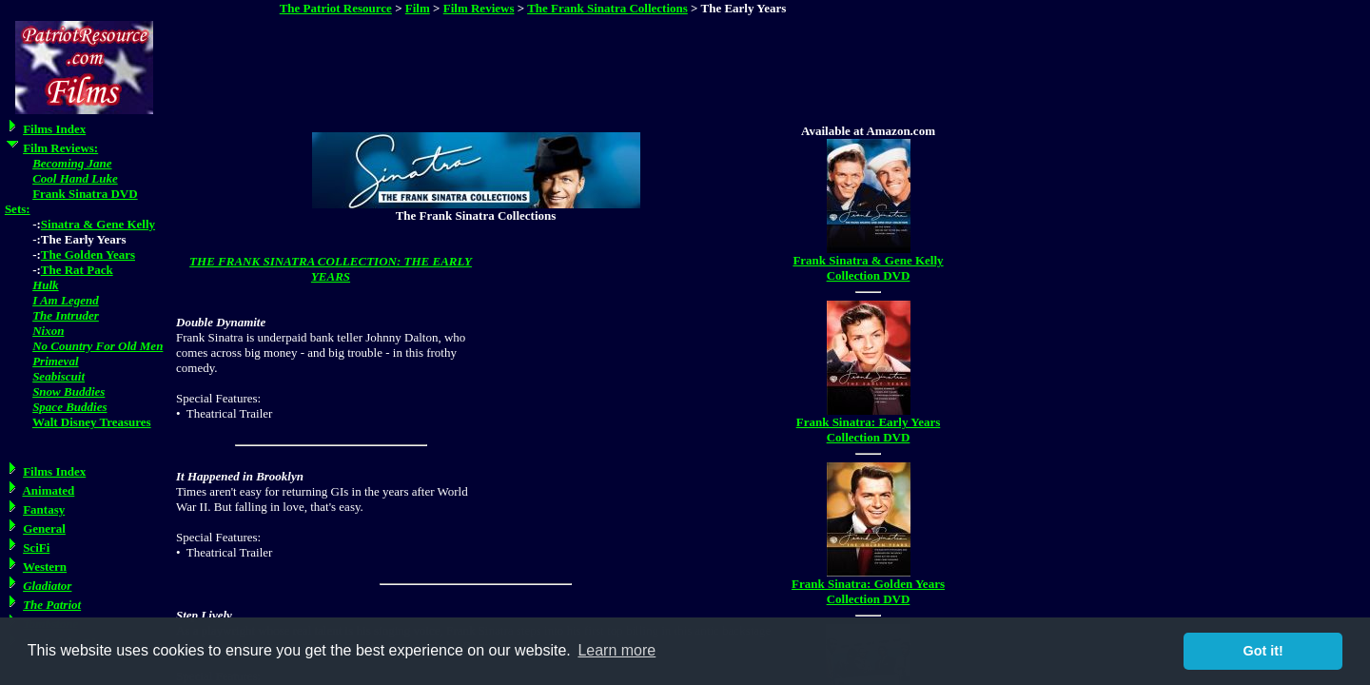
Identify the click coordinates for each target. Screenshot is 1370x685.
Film (417, 8)
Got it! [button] (1263, 650)
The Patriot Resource (336, 8)
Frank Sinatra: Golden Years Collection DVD (868, 591)
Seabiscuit (58, 376)
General (44, 528)
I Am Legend (65, 300)
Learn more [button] (616, 650)
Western (45, 566)
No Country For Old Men (97, 346)
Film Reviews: (60, 148)
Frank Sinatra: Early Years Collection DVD (868, 429)
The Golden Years (88, 254)
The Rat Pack (77, 270)
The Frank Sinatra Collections (607, 8)
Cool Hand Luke (75, 178)
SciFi (36, 547)
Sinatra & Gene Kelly (98, 224)
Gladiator (47, 585)
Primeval (55, 361)
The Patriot (52, 604)
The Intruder (65, 315)
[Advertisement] (534, 65)
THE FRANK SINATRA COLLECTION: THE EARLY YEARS (330, 269)
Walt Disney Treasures (91, 422)
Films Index (54, 129)
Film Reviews (479, 8)
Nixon (48, 330)
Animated (48, 490)
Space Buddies (69, 407)
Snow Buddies (68, 391)
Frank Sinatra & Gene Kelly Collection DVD (868, 268)
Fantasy (44, 509)
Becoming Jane (71, 163)
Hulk (45, 285)
